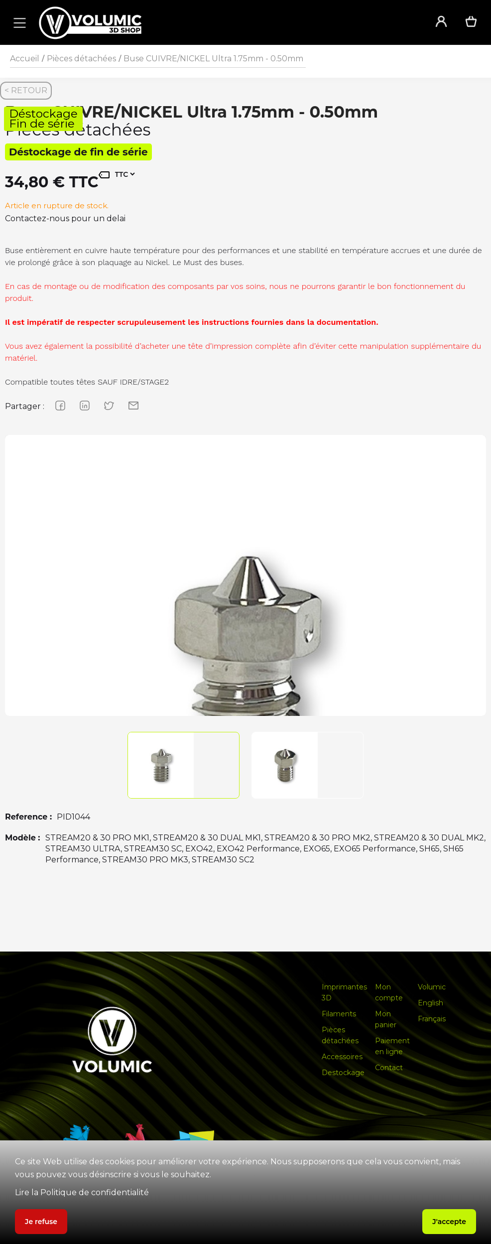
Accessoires (342, 1056)
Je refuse (41, 1221)
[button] (18, 22)
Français (432, 1018)
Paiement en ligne (392, 1046)
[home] (223, 22)
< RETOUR (25, 90)
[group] (245, 675)
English (430, 1002)
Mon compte (389, 992)
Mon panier (385, 1019)
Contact (389, 1067)
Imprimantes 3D (344, 992)
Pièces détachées (81, 58)
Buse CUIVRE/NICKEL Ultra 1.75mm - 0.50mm (213, 58)
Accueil (24, 58)
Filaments (339, 1013)
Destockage (343, 1072)
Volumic (432, 986)
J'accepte (449, 1221)
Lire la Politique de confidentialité (82, 1192)
